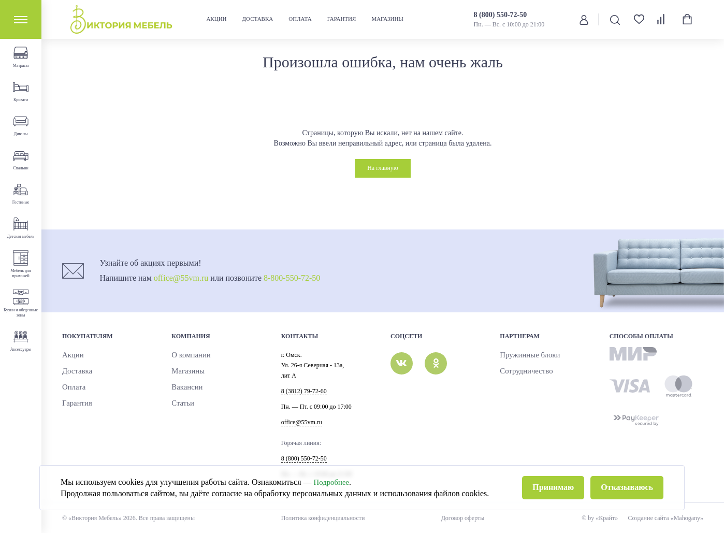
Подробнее (333, 494)
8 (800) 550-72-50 (501, 15)
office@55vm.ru (181, 277)
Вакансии (184, 387)
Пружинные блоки (524, 355)
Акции (217, 19)
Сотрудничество (521, 371)
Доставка (258, 19)
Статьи (180, 403)
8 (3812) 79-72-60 (304, 391)
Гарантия (342, 19)
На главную (382, 167)
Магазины (388, 19)
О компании (187, 355)
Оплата (300, 19)
